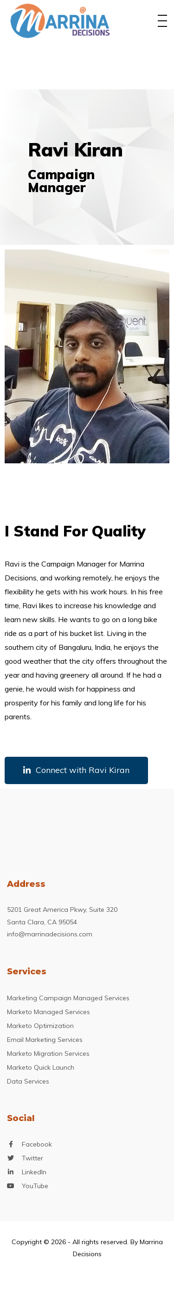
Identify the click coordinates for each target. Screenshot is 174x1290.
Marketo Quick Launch (40, 1067)
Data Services (28, 1081)
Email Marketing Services (45, 1039)
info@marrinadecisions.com (49, 934)
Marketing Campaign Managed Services (68, 998)
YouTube (35, 1186)
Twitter (32, 1158)
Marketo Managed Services (48, 1012)
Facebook (37, 1144)
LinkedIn (34, 1172)
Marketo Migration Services (48, 1053)
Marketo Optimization (40, 1026)
